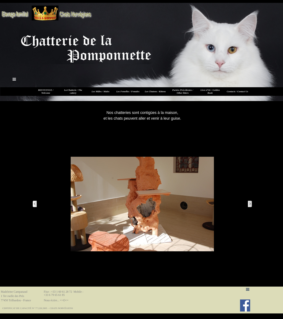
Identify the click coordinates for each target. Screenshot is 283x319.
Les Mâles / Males (101, 91)
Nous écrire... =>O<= (56, 300)
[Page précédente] (35, 204)
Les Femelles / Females (127, 91)
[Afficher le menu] (14, 79)
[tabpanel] (142, 115)
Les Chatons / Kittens (155, 91)
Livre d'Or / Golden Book (210, 91)
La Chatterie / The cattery (73, 91)
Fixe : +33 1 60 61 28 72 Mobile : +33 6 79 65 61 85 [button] (64, 293)
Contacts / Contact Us (237, 91)
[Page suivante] (250, 204)
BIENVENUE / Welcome (46, 91)
